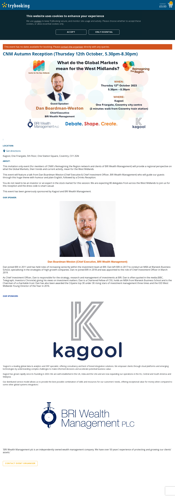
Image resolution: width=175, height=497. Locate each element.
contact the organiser (72, 47)
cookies (37, 21)
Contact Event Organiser (20, 463)
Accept (71, 32)
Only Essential (104, 32)
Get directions (13, 150)
